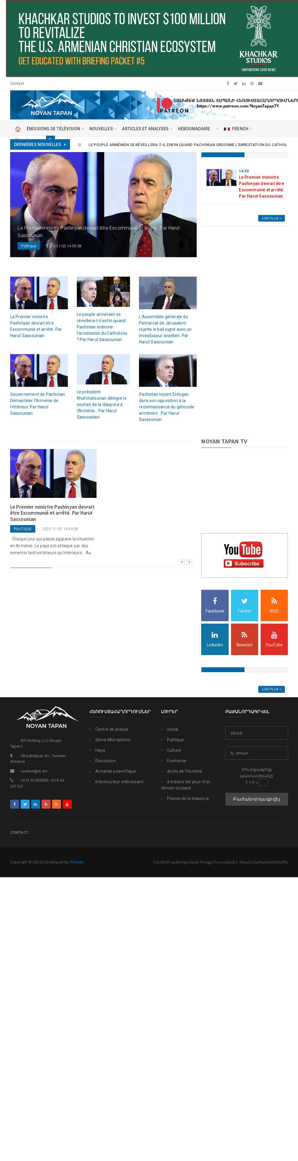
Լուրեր (169, 711)
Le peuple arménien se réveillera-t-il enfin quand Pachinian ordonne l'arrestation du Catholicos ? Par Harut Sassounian (102, 327)
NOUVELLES (103, 128)
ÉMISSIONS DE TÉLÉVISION (55, 128)
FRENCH (238, 128)
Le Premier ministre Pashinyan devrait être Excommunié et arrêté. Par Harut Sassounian (108, 145)
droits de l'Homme (182, 771)
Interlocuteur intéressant (116, 781)
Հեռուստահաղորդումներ (117, 711)
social (169, 729)
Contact (17, 83)
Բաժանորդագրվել (256, 799)
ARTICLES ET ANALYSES (147, 128)
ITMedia (77, 862)
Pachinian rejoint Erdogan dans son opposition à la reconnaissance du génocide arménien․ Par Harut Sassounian (166, 407)
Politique (172, 739)
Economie (174, 760)
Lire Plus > (271, 218)
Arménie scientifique (112, 771)
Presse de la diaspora (185, 798)
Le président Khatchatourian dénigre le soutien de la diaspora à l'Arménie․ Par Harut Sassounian (102, 404)
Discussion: (103, 760)
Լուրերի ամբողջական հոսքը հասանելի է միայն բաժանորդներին (221, 862)
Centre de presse (109, 729)
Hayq (97, 750)
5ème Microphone (110, 739)
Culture (171, 750)
